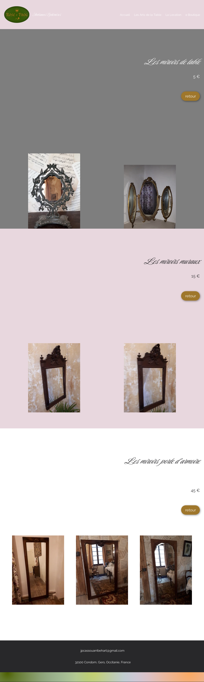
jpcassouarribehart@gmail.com (102, 650)
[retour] (190, 96)
